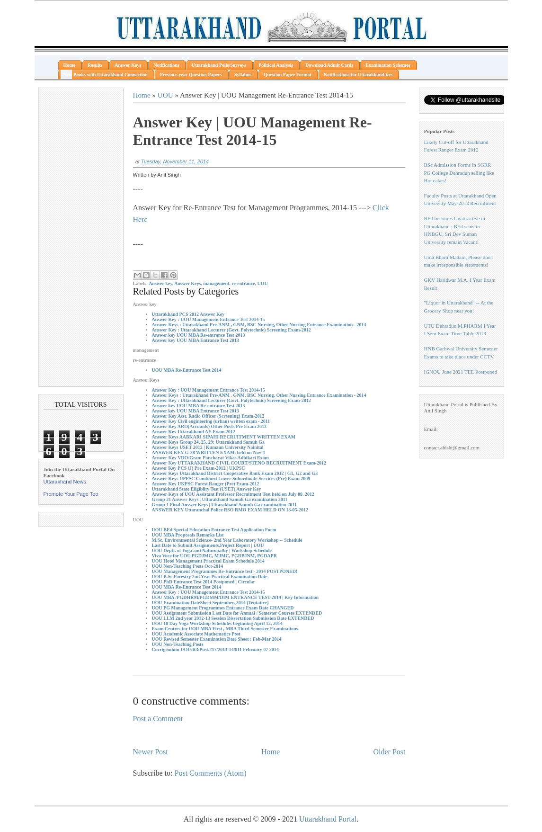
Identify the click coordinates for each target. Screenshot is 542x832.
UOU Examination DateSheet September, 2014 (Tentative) (210, 602)
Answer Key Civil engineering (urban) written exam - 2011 (211, 421)
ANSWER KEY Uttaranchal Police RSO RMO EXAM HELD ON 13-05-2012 (230, 509)
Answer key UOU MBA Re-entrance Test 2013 (198, 335)
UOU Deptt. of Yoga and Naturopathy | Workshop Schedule (212, 550)
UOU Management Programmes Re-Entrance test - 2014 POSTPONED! (225, 571)
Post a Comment (158, 719)
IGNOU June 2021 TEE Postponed (460, 372)
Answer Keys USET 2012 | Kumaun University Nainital (208, 447)
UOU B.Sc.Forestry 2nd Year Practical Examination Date (209, 576)
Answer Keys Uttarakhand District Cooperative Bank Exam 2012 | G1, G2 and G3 (235, 473)
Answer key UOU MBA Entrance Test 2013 (195, 340)
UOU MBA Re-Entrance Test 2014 (187, 370)
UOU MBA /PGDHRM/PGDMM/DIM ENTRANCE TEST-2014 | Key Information (235, 597)
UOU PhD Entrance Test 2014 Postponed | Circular (203, 581)
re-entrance (243, 283)
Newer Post (150, 752)
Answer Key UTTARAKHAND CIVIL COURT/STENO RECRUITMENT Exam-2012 (239, 462)
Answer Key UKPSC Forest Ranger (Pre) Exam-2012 (205, 483)
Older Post (389, 752)
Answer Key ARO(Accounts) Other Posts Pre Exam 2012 (209, 426)
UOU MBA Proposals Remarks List (188, 534)
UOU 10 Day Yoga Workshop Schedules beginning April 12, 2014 (217, 623)
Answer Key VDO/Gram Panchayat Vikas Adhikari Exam (210, 457)
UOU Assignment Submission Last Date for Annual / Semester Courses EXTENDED (237, 613)
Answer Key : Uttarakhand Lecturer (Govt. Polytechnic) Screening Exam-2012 (231, 329)
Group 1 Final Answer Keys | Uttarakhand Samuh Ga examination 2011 (224, 504)
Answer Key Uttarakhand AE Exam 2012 (193, 431)
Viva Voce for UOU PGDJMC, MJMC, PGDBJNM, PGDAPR (214, 555)
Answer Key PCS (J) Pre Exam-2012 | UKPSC (198, 468)
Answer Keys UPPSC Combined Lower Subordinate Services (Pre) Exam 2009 (231, 478)
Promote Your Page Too (71, 494)
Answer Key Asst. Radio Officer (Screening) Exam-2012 (208, 416)
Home (142, 95)
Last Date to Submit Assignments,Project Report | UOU (208, 545)
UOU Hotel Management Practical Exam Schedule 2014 (208, 561)
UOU (165, 95)
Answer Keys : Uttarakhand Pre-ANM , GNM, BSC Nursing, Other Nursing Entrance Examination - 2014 (259, 324)
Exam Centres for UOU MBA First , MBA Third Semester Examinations (225, 628)
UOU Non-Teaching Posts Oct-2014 (187, 566)
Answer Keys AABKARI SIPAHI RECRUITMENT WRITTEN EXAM (224, 436)
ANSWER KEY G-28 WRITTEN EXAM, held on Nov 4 (208, 452)
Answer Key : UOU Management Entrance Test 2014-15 (208, 319)
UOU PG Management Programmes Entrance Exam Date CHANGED (223, 607)
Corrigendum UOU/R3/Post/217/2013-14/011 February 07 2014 (215, 649)
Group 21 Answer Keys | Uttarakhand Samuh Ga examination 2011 (220, 499)
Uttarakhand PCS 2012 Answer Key (188, 314)
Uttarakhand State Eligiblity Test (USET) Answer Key (206, 489)
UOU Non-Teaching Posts (178, 644)
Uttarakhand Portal (327, 819)
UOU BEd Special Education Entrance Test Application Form (214, 529)
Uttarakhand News (65, 481)
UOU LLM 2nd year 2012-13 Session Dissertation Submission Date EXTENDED (233, 618)
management (216, 283)
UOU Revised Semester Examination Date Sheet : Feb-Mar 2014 (217, 639)
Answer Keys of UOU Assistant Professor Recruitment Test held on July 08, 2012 (233, 494)
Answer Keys (187, 283)
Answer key (160, 283)
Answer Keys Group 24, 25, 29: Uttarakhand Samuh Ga (208, 442)
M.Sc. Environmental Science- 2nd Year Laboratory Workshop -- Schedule (227, 540)
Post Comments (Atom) (211, 773)
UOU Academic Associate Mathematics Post (196, 633)
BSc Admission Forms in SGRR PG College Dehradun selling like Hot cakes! (459, 172)
